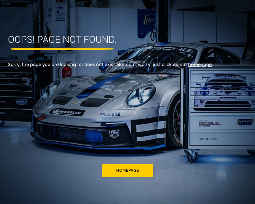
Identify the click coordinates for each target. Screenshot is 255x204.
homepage (200, 64)
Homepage (127, 170)
